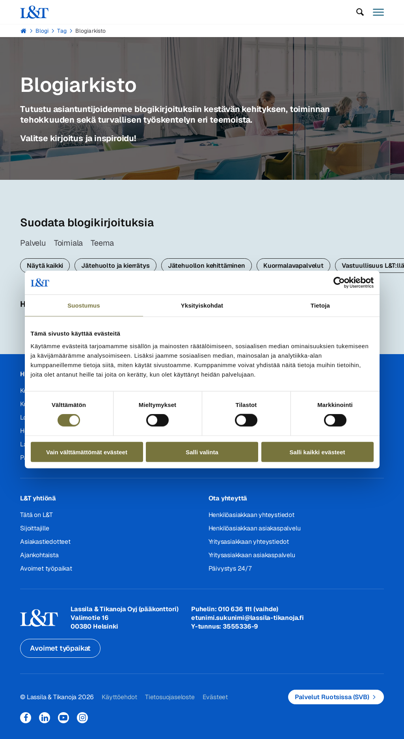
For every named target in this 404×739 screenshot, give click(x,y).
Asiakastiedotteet (45, 541)
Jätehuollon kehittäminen (206, 265)
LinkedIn (44, 717)
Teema (102, 243)
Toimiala (68, 243)
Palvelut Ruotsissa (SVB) (332, 697)
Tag (61, 30)
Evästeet (215, 697)
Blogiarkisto (90, 30)
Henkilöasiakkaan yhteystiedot (251, 515)
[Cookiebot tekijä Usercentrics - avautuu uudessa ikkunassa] (339, 283)
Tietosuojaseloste (170, 697)
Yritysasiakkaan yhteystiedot (249, 541)
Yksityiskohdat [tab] (202, 305)
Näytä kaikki (45, 265)
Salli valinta (202, 451)
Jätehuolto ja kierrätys (115, 265)
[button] (360, 12)
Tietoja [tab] (320, 305)
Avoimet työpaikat (46, 568)
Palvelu (33, 243)
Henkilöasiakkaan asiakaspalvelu (255, 528)
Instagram (82, 717)
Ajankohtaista (39, 555)
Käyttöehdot (119, 697)
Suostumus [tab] (83, 305)
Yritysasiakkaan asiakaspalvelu (252, 555)
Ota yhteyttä (228, 498)
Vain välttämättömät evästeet (86, 451)
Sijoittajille (34, 528)
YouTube (63, 717)
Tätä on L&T (36, 515)
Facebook (25, 717)
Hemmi (23, 30)
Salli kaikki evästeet (317, 451)
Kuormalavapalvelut (293, 265)
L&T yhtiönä (38, 498)
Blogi (42, 30)
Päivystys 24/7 (230, 568)
